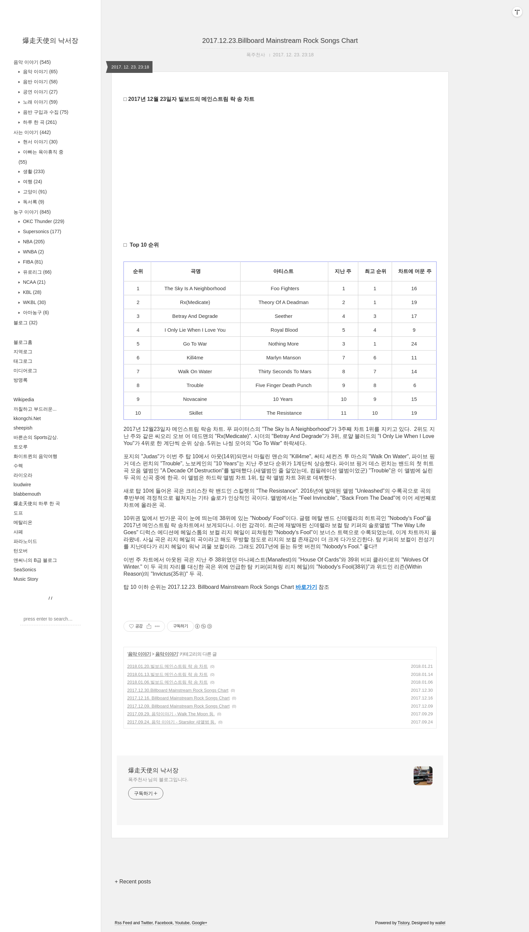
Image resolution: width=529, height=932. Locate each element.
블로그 (25, 322)
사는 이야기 (32, 132)
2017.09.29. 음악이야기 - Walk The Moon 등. (171, 713)
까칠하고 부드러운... (35, 409)
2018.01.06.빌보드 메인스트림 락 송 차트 (167, 682)
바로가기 (306, 587)
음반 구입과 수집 (45, 112)
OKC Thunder (43, 221)
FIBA (32, 262)
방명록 (20, 380)
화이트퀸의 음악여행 (35, 456)
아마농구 (35, 312)
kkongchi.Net (27, 418)
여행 (32, 181)
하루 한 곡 (39, 122)
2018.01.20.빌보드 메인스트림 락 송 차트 (167, 666)
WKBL (34, 302)
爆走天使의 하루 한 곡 (36, 503)
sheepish (22, 428)
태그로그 (22, 361)
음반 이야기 (40, 81)
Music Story (25, 579)
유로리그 (37, 272)
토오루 (20, 446)
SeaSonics (24, 569)
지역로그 (22, 351)
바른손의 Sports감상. (35, 437)
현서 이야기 (40, 141)
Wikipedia (23, 399)
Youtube (182, 923)
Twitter (147, 923)
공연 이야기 (40, 91)
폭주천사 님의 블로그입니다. (158, 779)
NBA (33, 241)
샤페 (18, 531)
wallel (440, 923)
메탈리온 (22, 522)
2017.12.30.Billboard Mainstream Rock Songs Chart (177, 690)
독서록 (33, 201)
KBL (31, 292)
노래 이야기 (40, 102)
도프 (18, 513)
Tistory (404, 923)
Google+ (199, 923)
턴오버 (20, 550)
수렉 (18, 465)
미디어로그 (25, 370)
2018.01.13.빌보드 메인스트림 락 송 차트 (167, 674)
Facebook (164, 923)
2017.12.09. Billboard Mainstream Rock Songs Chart (178, 706)
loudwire (22, 484)
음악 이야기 (32, 62)
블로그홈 (22, 342)
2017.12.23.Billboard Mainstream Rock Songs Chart (280, 40)
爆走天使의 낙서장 (51, 40)
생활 (33, 171)
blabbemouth (27, 494)
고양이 (34, 191)
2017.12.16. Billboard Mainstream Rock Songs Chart (178, 698)
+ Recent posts (133, 881)
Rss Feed (123, 923)
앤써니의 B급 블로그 (35, 560)
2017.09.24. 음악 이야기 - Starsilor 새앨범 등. (171, 721)
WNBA (33, 251)
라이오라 (22, 475)
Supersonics (41, 231)
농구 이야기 (32, 212)
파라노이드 (25, 541)
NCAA (34, 282)
